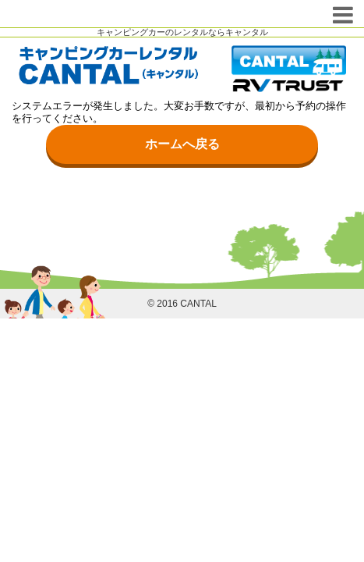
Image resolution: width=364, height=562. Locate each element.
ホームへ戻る (182, 144)
